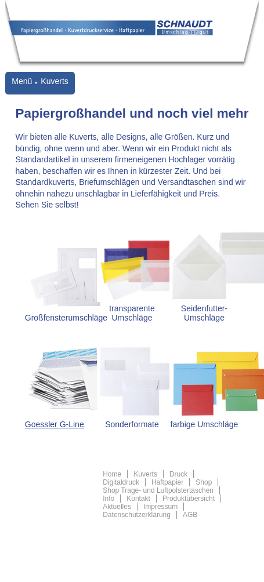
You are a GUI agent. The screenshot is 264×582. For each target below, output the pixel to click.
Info (108, 498)
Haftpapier (167, 482)
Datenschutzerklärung (137, 515)
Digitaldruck (121, 482)
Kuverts (145, 474)
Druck (178, 474)
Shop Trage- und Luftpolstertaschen (158, 490)
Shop (204, 482)
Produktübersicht (188, 498)
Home (112, 474)
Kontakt (138, 498)
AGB (190, 515)
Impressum (160, 507)
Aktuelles (117, 507)
